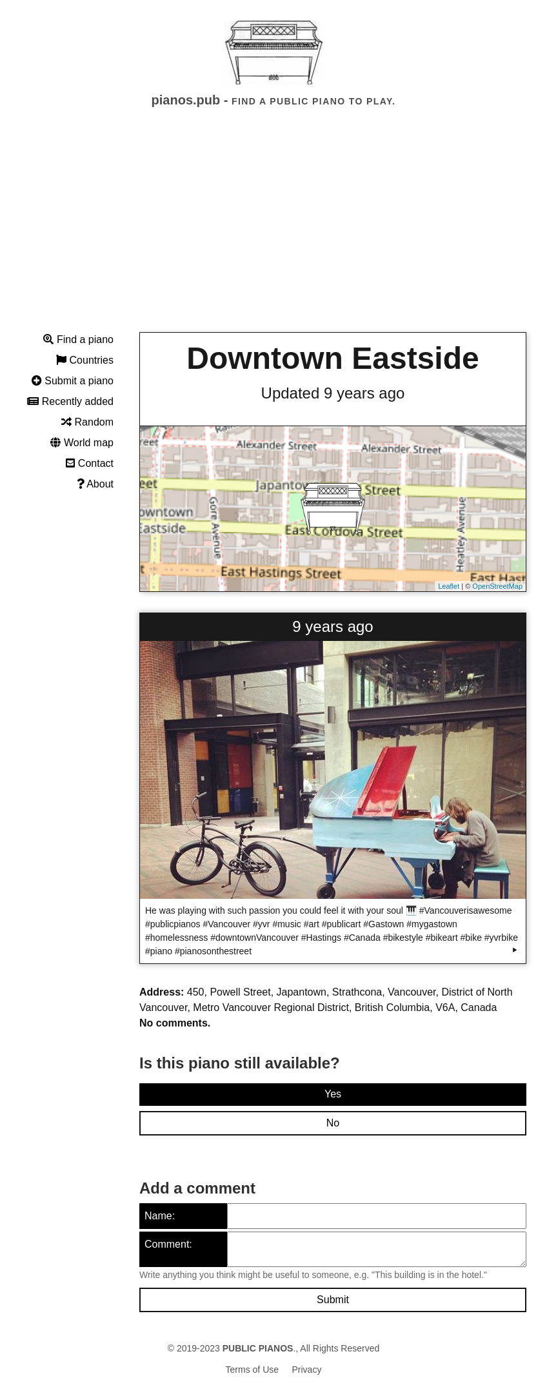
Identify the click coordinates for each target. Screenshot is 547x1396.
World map (82, 442)
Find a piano (78, 339)
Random (87, 422)
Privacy (307, 1369)
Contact (90, 463)
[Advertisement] (273, 231)
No (332, 1122)
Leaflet (448, 586)
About (95, 483)
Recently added (70, 401)
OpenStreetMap (497, 586)
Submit (333, 1299)
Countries (85, 360)
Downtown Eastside (332, 358)
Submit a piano (73, 380)
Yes (332, 1093)
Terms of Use (252, 1369)
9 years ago (332, 626)
